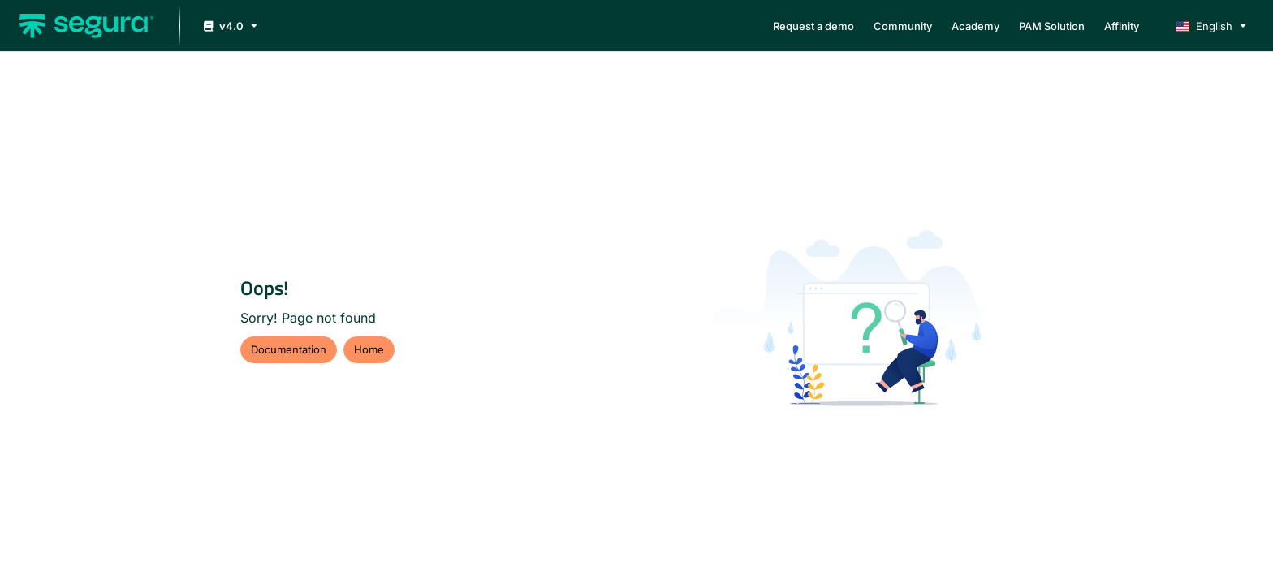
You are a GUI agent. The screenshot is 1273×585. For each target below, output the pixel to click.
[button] (86, 26)
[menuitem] (813, 26)
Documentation (288, 349)
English (1204, 26)
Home (369, 349)
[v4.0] (229, 26)
